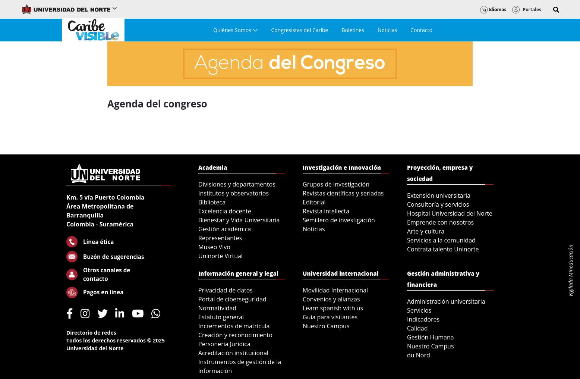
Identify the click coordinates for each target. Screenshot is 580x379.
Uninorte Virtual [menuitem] (220, 256)
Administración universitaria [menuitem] (446, 301)
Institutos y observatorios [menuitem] (233, 193)
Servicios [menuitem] (419, 310)
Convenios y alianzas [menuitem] (331, 299)
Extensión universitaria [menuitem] (438, 195)
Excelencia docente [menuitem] (224, 211)
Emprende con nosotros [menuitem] (440, 222)
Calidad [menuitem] (417, 328)
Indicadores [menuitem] (423, 319)
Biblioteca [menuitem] (212, 202)
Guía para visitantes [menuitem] (330, 317)
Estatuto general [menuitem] (221, 317)
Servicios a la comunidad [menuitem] (441, 240)
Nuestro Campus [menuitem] (326, 326)
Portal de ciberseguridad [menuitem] (232, 299)
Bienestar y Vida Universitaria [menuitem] (239, 220)
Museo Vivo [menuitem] (214, 247)
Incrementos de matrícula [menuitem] (234, 326)
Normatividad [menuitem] (217, 308)
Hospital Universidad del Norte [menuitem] (449, 213)
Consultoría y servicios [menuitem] (438, 204)
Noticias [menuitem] (314, 229)
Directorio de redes (91, 332)
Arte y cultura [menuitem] (425, 231)
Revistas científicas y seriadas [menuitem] (343, 193)
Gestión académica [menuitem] (224, 229)
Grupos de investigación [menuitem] (336, 184)
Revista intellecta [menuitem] (326, 211)
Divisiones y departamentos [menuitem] (236, 184)
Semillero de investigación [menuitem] (339, 220)
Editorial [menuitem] (314, 202)
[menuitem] (235, 30)
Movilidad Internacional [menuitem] (335, 290)
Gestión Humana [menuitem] (430, 337)
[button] (556, 10)
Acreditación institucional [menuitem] (233, 353)
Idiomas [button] (493, 9)
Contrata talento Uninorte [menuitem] (443, 249)
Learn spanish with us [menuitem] (333, 308)
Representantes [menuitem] (220, 238)
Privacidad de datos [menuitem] (225, 290)
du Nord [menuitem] (418, 355)
